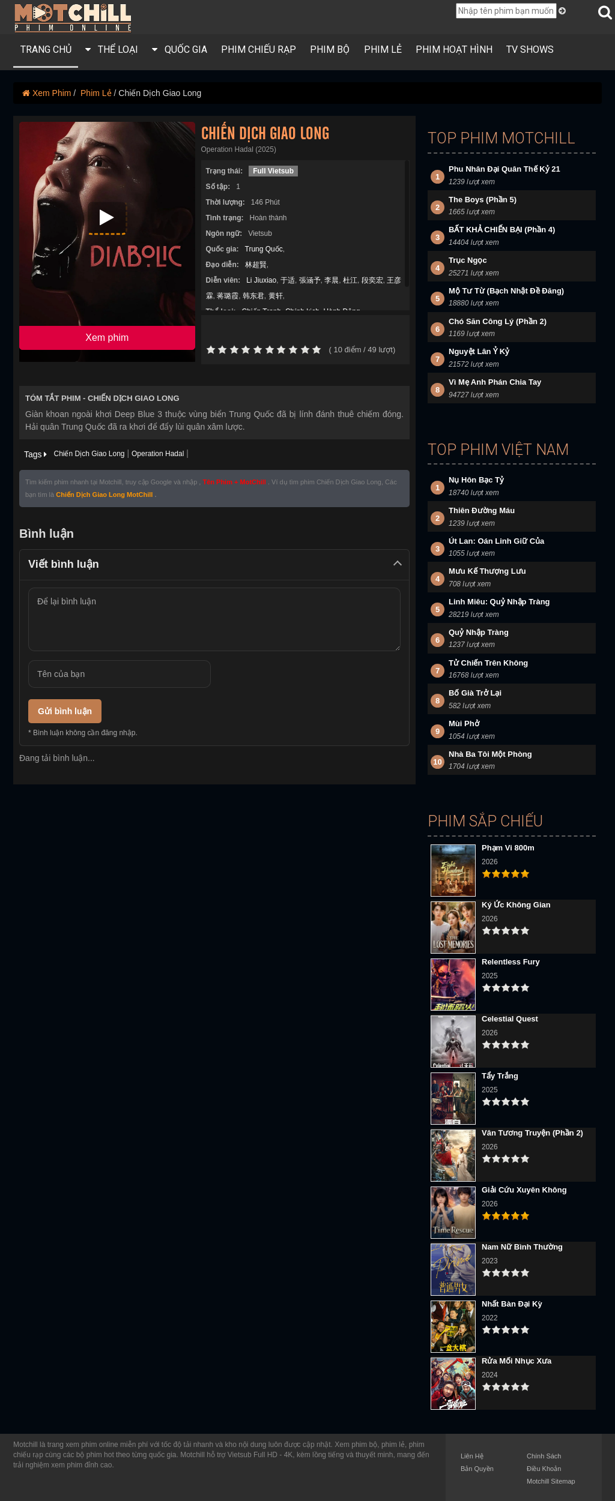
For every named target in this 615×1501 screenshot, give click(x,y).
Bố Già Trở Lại (475, 692)
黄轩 (275, 296)
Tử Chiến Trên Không (488, 662)
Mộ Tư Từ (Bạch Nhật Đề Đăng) (506, 290)
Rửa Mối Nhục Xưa (516, 1360)
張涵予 (310, 280)
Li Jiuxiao (261, 280)
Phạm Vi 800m (508, 847)
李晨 (331, 280)
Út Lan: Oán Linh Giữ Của (496, 541)
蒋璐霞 (227, 296)
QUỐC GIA (179, 49)
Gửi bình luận (65, 711)
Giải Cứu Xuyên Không (524, 1189)
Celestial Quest (510, 1018)
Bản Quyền (477, 1468)
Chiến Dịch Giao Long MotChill (104, 494)
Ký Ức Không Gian (516, 904)
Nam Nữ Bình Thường (522, 1246)
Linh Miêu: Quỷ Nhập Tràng (499, 601)
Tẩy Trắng (500, 1075)
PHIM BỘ (330, 49)
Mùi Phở (464, 723)
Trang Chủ (45, 49)
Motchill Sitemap (551, 1481)
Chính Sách (544, 1456)
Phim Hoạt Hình (454, 49)
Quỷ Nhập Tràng (479, 632)
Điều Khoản (544, 1468)
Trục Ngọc (468, 260)
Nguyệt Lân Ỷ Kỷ (479, 351)
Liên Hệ (472, 1456)
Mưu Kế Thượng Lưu (487, 571)
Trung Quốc (264, 249)
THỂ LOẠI (111, 49)
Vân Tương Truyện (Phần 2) (532, 1132)
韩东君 (253, 296)
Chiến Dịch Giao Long (88, 454)
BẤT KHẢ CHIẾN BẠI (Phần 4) (502, 229)
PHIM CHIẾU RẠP (258, 49)
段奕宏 (372, 280)
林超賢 (256, 264)
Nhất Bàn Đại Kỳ (512, 1303)
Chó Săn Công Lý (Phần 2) (498, 321)
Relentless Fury (511, 961)
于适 (287, 280)
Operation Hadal (158, 454)
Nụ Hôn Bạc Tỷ (476, 479)
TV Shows (530, 49)
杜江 (350, 280)
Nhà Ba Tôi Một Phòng (490, 754)
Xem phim (107, 337)
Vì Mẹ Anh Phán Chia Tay (495, 382)
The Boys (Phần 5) (483, 199)
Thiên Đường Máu (482, 510)
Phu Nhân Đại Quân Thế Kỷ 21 (504, 168)
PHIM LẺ (383, 49)
